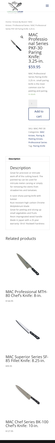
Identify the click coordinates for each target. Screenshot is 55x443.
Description (14, 158)
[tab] (27, 158)
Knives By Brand (20, 21)
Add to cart (38, 113)
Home (8, 21)
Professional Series (21, 25)
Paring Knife (39, 145)
